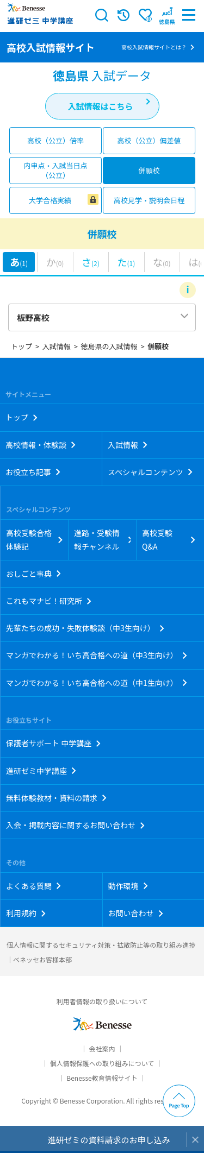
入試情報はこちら (100, 106)
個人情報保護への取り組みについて (102, 1063)
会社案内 (102, 1048)
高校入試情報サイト (51, 47)
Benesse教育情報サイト (101, 1077)
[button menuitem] (167, 15)
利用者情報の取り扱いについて (102, 1001)
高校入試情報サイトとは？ (154, 47)
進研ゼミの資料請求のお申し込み (108, 1139)
